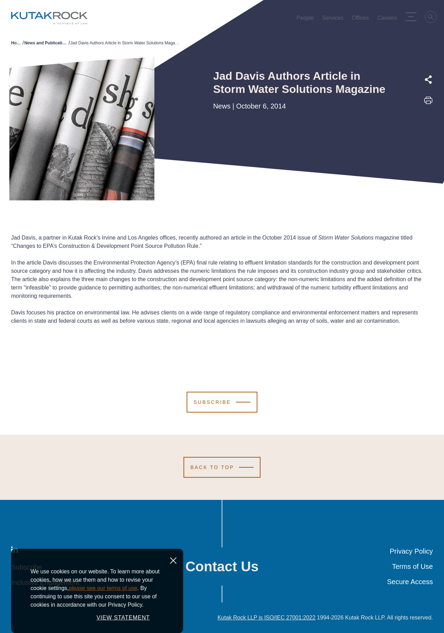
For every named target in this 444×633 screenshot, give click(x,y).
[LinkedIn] (14, 551)
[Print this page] (428, 102)
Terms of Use (412, 566)
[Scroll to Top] (222, 467)
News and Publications (46, 43)
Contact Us (222, 566)
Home (17, 43)
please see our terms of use (103, 603)
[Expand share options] (428, 79)
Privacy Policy (411, 551)
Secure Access (410, 582)
